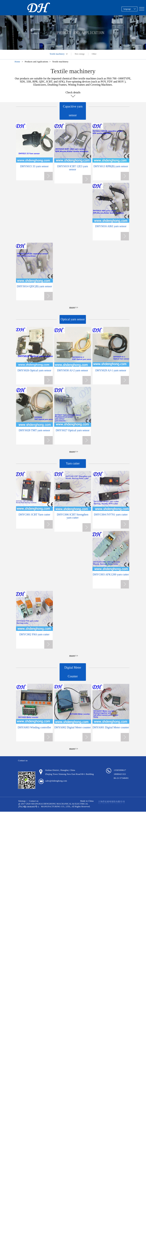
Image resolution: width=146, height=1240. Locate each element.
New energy (80, 54)
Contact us (33, 801)
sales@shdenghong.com (56, 780)
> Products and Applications (35, 61)
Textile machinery (57, 54)
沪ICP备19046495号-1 (28, 806)
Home (18, 61)
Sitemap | (22, 801)
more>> (73, 307)
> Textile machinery (59, 61)
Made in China (86, 801)
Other (94, 54)
